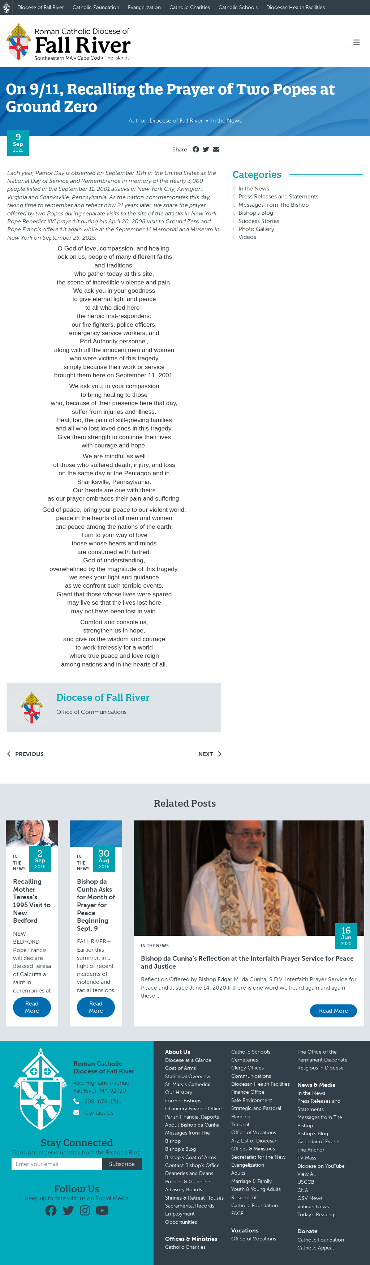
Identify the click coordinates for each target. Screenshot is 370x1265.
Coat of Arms (180, 1068)
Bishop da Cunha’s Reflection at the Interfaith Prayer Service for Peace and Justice (247, 962)
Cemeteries (244, 1060)
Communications (251, 1076)
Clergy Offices (247, 1068)
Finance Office (247, 1092)
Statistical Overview (187, 1076)
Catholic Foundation (96, 7)
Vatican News (313, 1207)
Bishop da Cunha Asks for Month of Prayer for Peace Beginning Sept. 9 (96, 905)
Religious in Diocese (320, 1068)
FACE (237, 1213)
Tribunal (240, 1125)
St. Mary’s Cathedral (187, 1084)
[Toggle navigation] (357, 42)
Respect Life (245, 1198)
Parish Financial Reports (192, 1117)
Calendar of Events (318, 1141)
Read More (32, 1007)
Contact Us (98, 1112)
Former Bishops (183, 1101)
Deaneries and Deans (189, 1173)
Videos (247, 236)
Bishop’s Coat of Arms (190, 1157)
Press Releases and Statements (278, 196)
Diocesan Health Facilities (295, 7)
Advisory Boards (183, 1190)
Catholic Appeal (315, 1248)
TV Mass (306, 1158)
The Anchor (310, 1150)
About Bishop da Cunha (192, 1125)
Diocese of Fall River (40, 7)
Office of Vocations (253, 1132)
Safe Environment (251, 1100)
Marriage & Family (251, 1181)
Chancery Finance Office (193, 1109)
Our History (178, 1092)
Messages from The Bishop (273, 204)
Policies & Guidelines (188, 1182)
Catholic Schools (238, 7)
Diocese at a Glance (188, 1060)
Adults (238, 1173)
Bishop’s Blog (180, 1149)
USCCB (305, 1182)
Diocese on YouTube (321, 1166)
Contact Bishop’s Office (192, 1165)
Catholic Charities (189, 7)
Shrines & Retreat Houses (194, 1198)
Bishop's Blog (255, 212)
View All (306, 1174)
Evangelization (144, 7)
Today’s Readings (316, 1215)
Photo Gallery (256, 229)
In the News (253, 188)
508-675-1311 (102, 1101)
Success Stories (258, 221)
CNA (302, 1190)
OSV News (309, 1198)
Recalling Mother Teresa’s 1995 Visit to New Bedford (32, 901)
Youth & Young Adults (256, 1189)
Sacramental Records (189, 1206)
